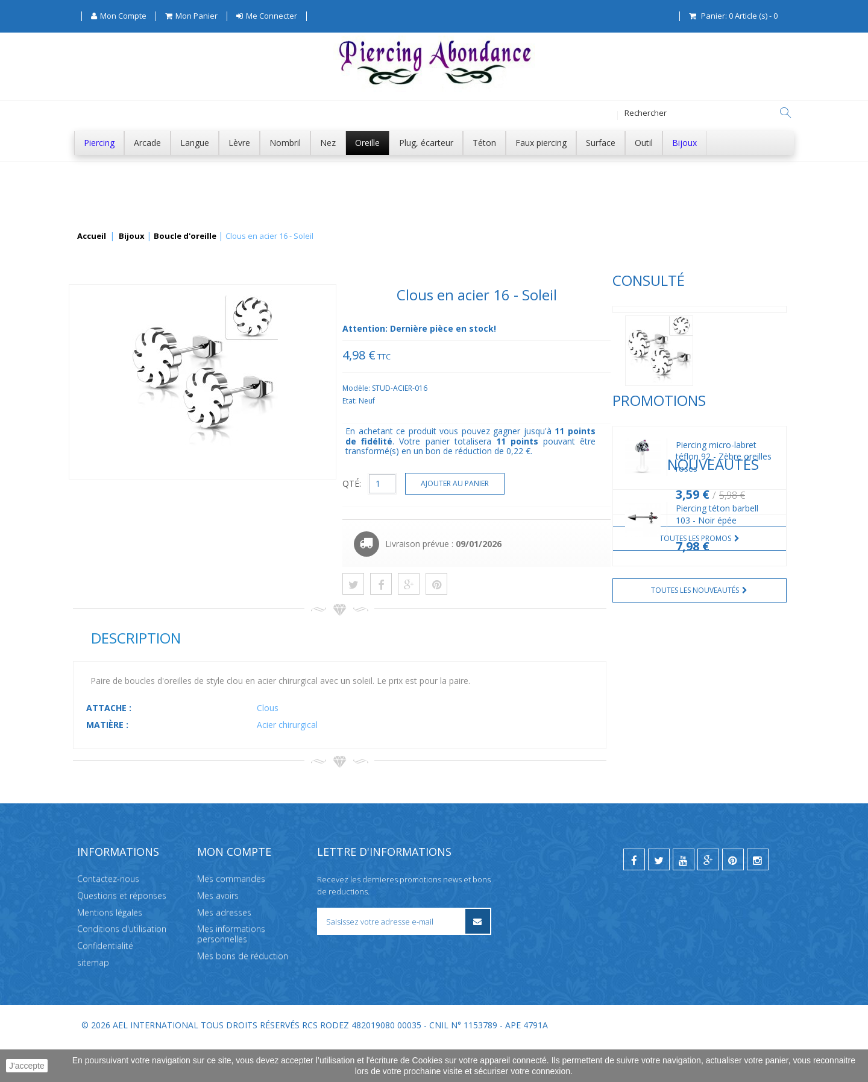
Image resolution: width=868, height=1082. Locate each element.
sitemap (93, 998)
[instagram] (758, 895)
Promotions (119, 440)
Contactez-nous (108, 914)
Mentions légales (109, 948)
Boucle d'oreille (185, 236)
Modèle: (537, 388)
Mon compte (234, 888)
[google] (708, 895)
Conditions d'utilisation (121, 964)
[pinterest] (733, 895)
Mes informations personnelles (231, 970)
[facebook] (634, 895)
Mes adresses (224, 948)
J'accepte (27, 1066)
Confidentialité (105, 981)
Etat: (531, 401)
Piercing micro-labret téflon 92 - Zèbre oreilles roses (184, 496)
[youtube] (683, 895)
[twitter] (659, 895)
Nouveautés (119, 629)
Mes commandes (231, 914)
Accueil (91, 236)
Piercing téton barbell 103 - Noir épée (177, 679)
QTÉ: (532, 483)
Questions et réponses (121, 931)
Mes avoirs (218, 931)
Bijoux (132, 236)
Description (315, 638)
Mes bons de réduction (242, 992)
